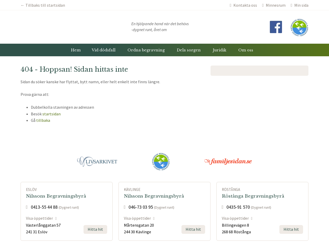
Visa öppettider (41, 218)
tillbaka (43, 120)
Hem (76, 50)
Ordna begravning (146, 50)
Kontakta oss (243, 5)
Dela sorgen (189, 50)
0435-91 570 (236, 207)
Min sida (299, 5)
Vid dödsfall (103, 50)
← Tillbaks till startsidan (43, 5)
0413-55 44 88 (42, 207)
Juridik (219, 50)
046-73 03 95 (138, 207)
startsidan (51, 113)
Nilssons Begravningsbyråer (64, 27)
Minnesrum (274, 5)
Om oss (245, 50)
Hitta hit (95, 229)
